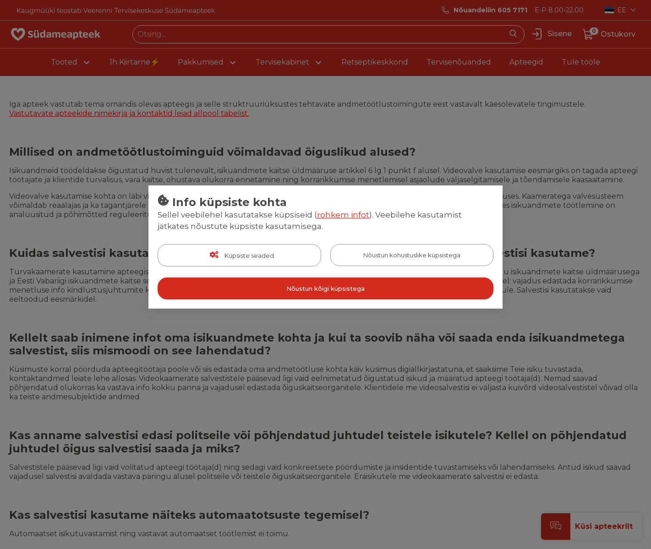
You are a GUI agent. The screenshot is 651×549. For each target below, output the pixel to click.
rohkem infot (343, 214)
